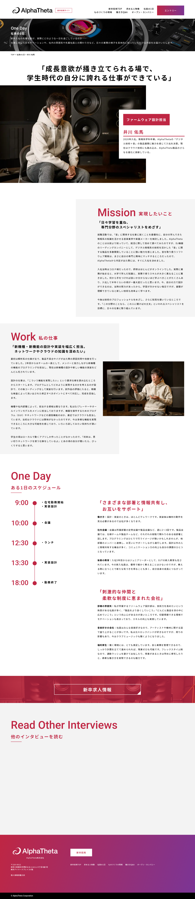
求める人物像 (133, 8)
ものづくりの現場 (103, 12)
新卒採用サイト (63, 10)
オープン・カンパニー (143, 12)
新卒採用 (81, 852)
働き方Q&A (122, 12)
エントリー (171, 10)
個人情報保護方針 (18, 875)
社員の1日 (149, 8)
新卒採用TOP (115, 8)
